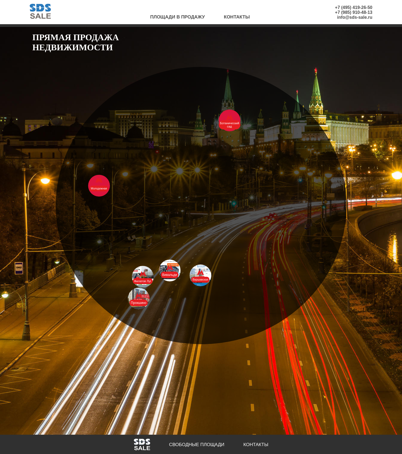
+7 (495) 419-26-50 (353, 7)
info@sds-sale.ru (354, 17)
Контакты (237, 17)
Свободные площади (196, 444)
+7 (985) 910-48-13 (353, 12)
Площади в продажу (177, 17)
